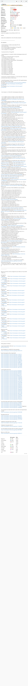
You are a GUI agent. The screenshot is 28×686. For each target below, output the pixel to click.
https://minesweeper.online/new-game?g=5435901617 (11, 433)
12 (13, 11)
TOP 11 (15, 9)
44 (15, 11)
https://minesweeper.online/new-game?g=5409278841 (11, 429)
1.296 (11, 438)
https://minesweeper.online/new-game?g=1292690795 (11, 385)
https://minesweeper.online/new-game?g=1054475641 (11, 376)
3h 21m (12, 23)
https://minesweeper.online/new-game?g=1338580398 (11, 389)
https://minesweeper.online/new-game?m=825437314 (11, 126)
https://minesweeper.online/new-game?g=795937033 (11, 373)
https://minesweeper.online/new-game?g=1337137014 (11, 388)
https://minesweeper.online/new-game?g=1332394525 (11, 386)
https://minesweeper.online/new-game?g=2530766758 (11, 261)
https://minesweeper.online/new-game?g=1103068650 (11, 377)
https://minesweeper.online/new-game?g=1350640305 (11, 390)
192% (11, 12)
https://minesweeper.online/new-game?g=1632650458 (11, 412)
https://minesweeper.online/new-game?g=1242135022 (11, 381)
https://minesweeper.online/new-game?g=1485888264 (11, 418)
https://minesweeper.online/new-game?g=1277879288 (11, 382)
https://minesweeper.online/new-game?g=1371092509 (11, 366)
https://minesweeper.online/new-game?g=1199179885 (11, 364)
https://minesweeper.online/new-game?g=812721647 (11, 374)
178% (14, 12)
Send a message (4, 30)
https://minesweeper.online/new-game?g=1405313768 (11, 393)
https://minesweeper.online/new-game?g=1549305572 (11, 396)
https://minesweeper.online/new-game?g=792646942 (11, 372)
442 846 (12, 22)
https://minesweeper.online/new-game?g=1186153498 (11, 363)
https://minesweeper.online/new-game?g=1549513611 (11, 398)
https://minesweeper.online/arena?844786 (9, 199)
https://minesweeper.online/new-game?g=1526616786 (11, 395)
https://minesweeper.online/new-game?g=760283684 (11, 370)
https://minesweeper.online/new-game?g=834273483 (11, 403)
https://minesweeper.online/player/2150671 (9, 177)
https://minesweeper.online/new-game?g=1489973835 (11, 367)
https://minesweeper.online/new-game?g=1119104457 (11, 406)
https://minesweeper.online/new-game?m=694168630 (11, 107)
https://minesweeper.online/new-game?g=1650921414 (11, 350)
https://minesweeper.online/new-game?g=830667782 (11, 375)
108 (11, 19)
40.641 (12, 452)
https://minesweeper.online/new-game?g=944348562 (11, 359)
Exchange (11, 30)
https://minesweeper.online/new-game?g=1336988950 (11, 407)
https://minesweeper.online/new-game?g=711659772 (11, 354)
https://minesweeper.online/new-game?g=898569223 (11, 405)
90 (13, 17)
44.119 (12, 441)
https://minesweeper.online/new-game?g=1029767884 (11, 174)
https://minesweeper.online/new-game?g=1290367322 (11, 383)
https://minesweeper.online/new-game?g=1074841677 (11, 361)
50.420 (12, 447)
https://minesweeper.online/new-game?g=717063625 (11, 402)
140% (18, 12)
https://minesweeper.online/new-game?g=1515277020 (11, 419)
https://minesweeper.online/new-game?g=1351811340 (11, 392)
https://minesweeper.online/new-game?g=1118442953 (11, 426)
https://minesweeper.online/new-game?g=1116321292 (11, 422)
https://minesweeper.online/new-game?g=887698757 (11, 155)
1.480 (11, 444)
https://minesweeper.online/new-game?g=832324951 (11, 357)
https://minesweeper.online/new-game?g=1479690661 (11, 394)
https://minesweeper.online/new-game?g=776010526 (11, 415)
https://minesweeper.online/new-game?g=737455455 (11, 355)
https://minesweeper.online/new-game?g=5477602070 (11, 399)
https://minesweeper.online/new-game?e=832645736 (14, 137)
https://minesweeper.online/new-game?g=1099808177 (11, 362)
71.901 (12, 449)
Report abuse (16, 30)
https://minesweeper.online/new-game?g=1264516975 (12, 207)
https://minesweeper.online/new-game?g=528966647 (16, 82)
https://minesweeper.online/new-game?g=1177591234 (11, 380)
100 (11, 17)
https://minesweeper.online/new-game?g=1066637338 (11, 185)
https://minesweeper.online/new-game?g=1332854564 (11, 387)
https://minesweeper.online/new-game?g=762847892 (11, 356)
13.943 (12, 446)
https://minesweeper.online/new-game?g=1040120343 (11, 360)
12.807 (12, 440)
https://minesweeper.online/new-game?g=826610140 (11, 416)
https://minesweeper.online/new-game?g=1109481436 (11, 379)
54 (15, 17)
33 (14, 19)
